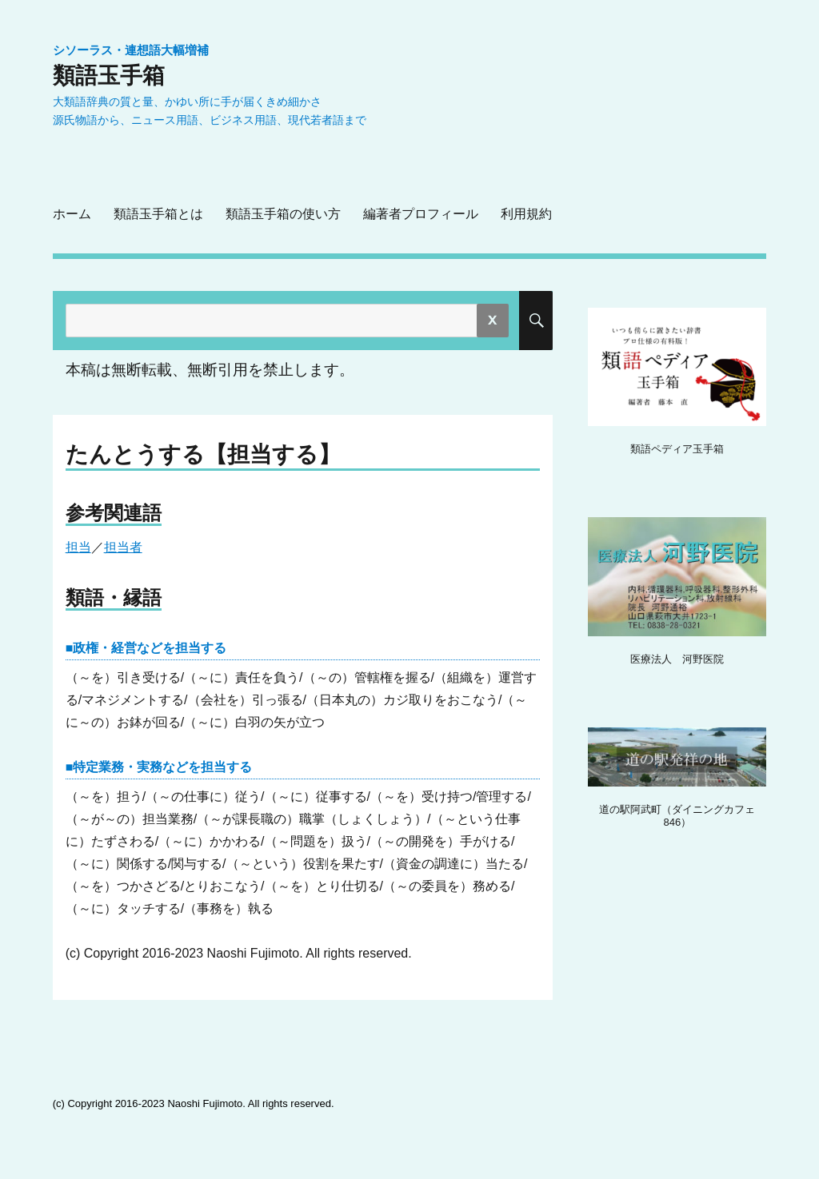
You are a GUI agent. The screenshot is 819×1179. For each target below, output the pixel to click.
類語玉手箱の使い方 (283, 213)
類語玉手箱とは (158, 213)
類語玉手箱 (109, 75)
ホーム (72, 213)
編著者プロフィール (420, 213)
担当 (78, 547)
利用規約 (526, 213)
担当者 (123, 547)
